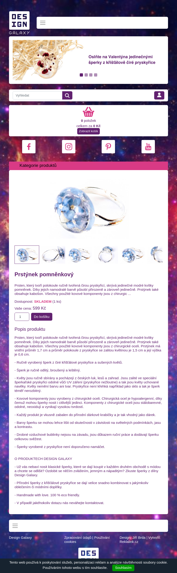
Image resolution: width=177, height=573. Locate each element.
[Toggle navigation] (43, 23)
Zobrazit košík (88, 131)
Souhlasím (123, 568)
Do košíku (42, 317)
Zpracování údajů (77, 537)
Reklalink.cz (129, 542)
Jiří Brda (139, 537)
